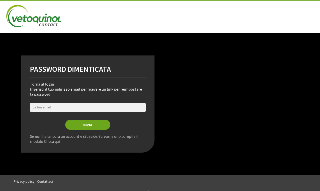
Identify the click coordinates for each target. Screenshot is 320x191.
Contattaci (45, 181)
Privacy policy (24, 181)
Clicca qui (52, 141)
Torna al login (42, 84)
